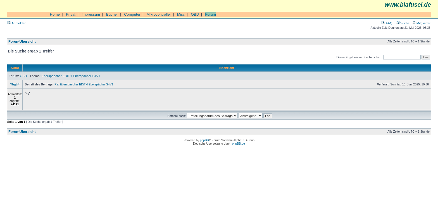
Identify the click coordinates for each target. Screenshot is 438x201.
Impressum (91, 14)
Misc (181, 14)
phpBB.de (238, 143)
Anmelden (17, 23)
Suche (403, 23)
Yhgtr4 (15, 84)
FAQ (387, 23)
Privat (70, 14)
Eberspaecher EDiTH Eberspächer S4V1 (70, 76)
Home (55, 14)
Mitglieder (421, 23)
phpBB (204, 140)
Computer (132, 14)
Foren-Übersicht (22, 42)
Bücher (112, 14)
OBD (195, 14)
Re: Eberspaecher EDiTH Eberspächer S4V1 (83, 84)
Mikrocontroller (159, 14)
